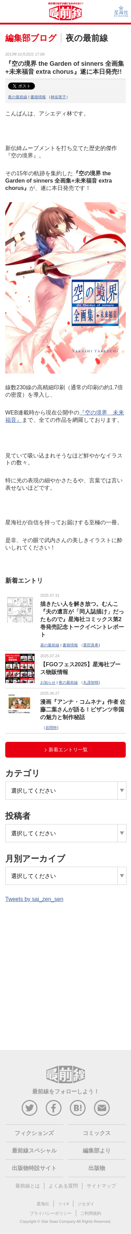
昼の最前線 (49, 645)
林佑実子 (58, 97)
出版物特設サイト (34, 1168)
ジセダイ (86, 1203)
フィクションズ (34, 1133)
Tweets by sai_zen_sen (34, 899)
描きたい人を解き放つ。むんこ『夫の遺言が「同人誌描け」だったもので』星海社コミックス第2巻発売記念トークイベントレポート (82, 619)
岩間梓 (51, 727)
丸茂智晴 (91, 682)
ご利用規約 (90, 1213)
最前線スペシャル (34, 1151)
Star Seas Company (58, 1221)
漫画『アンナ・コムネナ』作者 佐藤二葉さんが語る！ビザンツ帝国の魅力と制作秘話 (82, 709)
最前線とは (27, 1186)
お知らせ (48, 682)
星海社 (43, 1203)
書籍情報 (38, 97)
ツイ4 (63, 1203)
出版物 (96, 1168)
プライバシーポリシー (51, 1213)
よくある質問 (63, 1186)
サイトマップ (101, 1186)
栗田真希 (91, 645)
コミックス (97, 1133)
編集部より (97, 1151)
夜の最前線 (17, 97)
